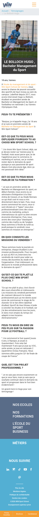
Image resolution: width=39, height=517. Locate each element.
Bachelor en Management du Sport (18, 126)
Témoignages (17, 11)
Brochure (19, 514)
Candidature (32, 514)
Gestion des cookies (19, 498)
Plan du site (19, 488)
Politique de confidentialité (19, 495)
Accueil (5, 11)
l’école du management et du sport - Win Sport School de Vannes (19, 85)
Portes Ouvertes (6, 514)
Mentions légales (19, 491)
